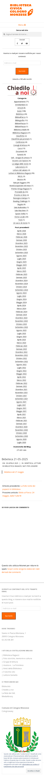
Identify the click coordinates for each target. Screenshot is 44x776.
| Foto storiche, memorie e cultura (17, 658)
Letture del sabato (20, 170)
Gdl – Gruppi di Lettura (20, 157)
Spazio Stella (20, 213)
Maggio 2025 (21, 265)
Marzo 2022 (21, 380)
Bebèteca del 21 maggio (14, 472)
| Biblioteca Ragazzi (10, 655)
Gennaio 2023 (21, 349)
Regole (20, 204)
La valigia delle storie (20, 164)
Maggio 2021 (21, 411)
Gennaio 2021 (21, 423)
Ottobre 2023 (21, 324)
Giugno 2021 (21, 408)
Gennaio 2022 (21, 386)
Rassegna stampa (20, 198)
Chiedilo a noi (8, 689)
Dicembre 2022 (21, 352)
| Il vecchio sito (8, 672)
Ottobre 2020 (21, 433)
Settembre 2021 (21, 399)
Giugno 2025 (21, 262)
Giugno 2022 (21, 371)
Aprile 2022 (21, 377)
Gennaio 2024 (21, 314)
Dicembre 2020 (21, 427)
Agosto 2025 (21, 255)
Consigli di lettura (20, 145)
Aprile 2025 (21, 268)
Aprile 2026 (21, 231)
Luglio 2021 (21, 405)
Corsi (20, 148)
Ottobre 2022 (21, 358)
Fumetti (20, 154)
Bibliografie (19, 120)
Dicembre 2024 (21, 280)
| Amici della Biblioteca (12, 668)
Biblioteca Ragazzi (20, 133)
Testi (20, 220)
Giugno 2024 (21, 299)
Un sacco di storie (20, 223)
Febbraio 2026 (21, 237)
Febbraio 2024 (21, 311)
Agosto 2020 (21, 439)
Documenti (20, 151)
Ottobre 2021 (21, 396)
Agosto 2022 (21, 364)
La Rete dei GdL (8, 693)
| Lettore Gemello (9, 675)
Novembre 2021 (21, 392)
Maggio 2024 (21, 302)
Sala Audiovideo (20, 207)
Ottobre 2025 (21, 249)
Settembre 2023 (21, 327)
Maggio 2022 (21, 374)
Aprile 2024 (21, 305)
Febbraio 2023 (21, 346)
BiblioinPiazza (20, 123)
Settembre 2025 (21, 252)
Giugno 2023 (21, 336)
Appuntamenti (19, 101)
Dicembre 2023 (21, 318)
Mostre (20, 179)
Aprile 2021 (21, 414)
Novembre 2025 (21, 246)
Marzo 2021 (21, 417)
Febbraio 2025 (21, 274)
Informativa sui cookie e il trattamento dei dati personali (21, 765)
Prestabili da (20, 192)
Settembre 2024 (21, 290)
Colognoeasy (7, 711)
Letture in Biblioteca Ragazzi (20, 173)
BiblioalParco (20, 117)
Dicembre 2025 (21, 243)
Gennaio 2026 (21, 240)
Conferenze (20, 142)
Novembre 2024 (21, 283)
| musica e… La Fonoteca (12, 665)
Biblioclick (6, 686)
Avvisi (19, 111)
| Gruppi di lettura (10, 662)
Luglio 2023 (21, 333)
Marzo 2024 (21, 308)
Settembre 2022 (21, 361)
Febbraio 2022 (21, 383)
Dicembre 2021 (21, 389)
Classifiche (20, 136)
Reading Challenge (20, 201)
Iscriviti (22, 71)
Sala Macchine (20, 210)
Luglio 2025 (21, 259)
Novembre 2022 (21, 355)
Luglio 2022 (21, 367)
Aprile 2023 (21, 339)
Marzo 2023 (21, 343)
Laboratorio (20, 167)
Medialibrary (7, 696)
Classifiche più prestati (20, 139)
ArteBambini (20, 104)
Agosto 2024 (21, 293)
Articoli (20, 108)
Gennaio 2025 (21, 277)
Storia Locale (20, 217)
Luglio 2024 (21, 296)
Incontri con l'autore (20, 160)
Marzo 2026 (21, 234)
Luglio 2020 (21, 442)
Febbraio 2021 (21, 420)
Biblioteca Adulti (20, 129)
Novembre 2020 (21, 430)
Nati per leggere (19, 182)
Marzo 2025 (21, 271)
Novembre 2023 (21, 321)
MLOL (20, 176)
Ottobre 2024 (21, 287)
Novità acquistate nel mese (20, 185)
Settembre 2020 (21, 436)
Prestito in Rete (20, 195)
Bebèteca (19, 114)
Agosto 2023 (21, 330)
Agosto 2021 (21, 402)
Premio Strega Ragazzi (20, 189)
